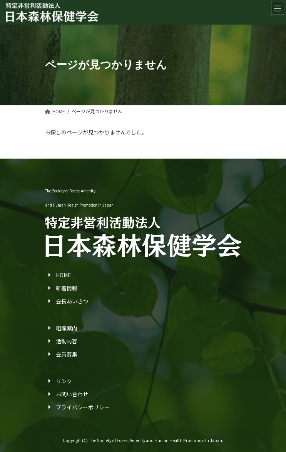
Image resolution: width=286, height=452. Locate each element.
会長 (61, 301)
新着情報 (66, 288)
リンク (64, 381)
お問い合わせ (72, 394)
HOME (63, 275)
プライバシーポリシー (83, 407)
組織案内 (66, 328)
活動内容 (66, 341)
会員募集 (66, 354)
